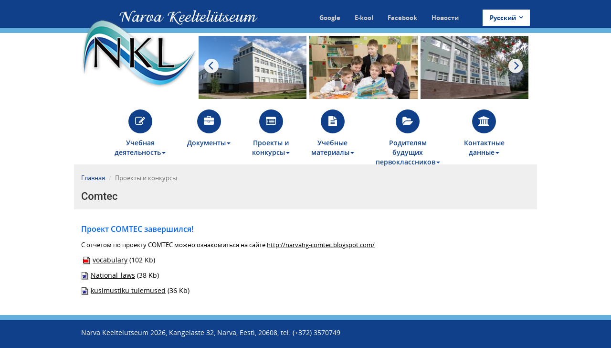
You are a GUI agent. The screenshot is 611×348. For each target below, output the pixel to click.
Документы (209, 128)
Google (329, 17)
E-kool (364, 17)
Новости (445, 17)
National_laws (113, 275)
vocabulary (110, 259)
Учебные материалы (332, 133)
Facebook (402, 17)
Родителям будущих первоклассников (408, 136)
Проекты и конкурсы (271, 133)
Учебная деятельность (140, 133)
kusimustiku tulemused (128, 290)
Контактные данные (484, 133)
